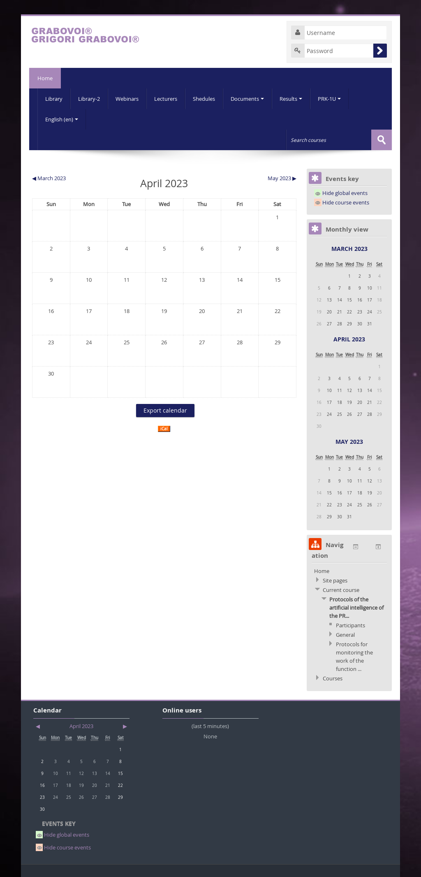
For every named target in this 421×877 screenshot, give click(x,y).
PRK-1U (329, 98)
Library (53, 98)
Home (45, 78)
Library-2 (89, 98)
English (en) (61, 119)
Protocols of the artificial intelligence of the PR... (356, 607)
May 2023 (349, 441)
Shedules (204, 98)
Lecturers (165, 98)
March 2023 (349, 249)
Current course (341, 590)
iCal (164, 429)
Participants (350, 625)
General (345, 634)
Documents (247, 98)
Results (291, 98)
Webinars (127, 98)
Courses (332, 678)
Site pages (335, 580)
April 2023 (349, 339)
